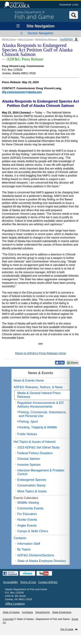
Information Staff (28, 543)
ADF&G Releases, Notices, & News (38, 387)
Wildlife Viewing (28, 502)
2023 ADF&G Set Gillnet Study (38, 447)
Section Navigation (40, 33)
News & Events (25, 39)
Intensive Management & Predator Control (40, 472)
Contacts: (20, 538)
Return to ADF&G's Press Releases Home (40, 353)
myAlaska (27, 612)
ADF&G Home (9, 39)
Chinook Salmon (28, 458)
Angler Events (27, 525)
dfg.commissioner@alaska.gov (22, 92)
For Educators (27, 514)
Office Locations (15, 603)
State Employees (61, 612)
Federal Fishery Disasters (35, 453)
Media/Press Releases (46, 39)
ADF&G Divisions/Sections (35, 555)
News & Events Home (29, 380)
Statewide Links (68, 4)
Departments (42, 612)
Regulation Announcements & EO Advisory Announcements (40, 404)
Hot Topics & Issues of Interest (35, 441)
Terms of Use (28, 582)
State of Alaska (18, 5)
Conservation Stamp (31, 485)
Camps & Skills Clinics (32, 531)
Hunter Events (27, 519)
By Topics (23, 549)
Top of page (66, 629)
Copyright (8, 619)
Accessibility (10, 582)
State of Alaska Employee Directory (41, 561)
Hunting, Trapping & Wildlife (38, 427)
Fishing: (42, 414)
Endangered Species (31, 479)
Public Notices (27, 434)
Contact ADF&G (48, 582)
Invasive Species (29, 464)
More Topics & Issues (32, 491)
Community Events (30, 508)
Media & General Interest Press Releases (39, 394)
